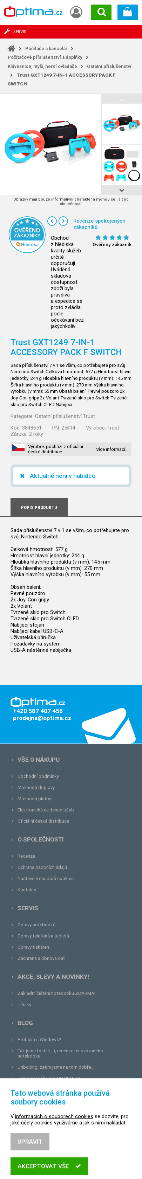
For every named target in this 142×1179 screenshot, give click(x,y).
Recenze (26, 856)
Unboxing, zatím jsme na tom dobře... (56, 1067)
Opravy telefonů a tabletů (43, 936)
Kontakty (27, 889)
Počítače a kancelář (46, 48)
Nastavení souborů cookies (46, 878)
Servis (28, 908)
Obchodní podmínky (38, 776)
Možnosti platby (34, 798)
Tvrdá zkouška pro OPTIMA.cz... (50, 1078)
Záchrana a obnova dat (41, 958)
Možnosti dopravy (36, 787)
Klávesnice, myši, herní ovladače (42, 66)
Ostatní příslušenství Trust (65, 416)
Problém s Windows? (39, 1039)
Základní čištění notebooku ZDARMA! (56, 993)
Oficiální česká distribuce (43, 821)
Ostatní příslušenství (109, 66)
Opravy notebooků (36, 924)
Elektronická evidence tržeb (46, 809)
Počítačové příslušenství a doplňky (45, 57)
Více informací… (112, 449)
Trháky (24, 1004)
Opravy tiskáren (33, 947)
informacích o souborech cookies (54, 1147)
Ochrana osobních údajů (42, 867)
